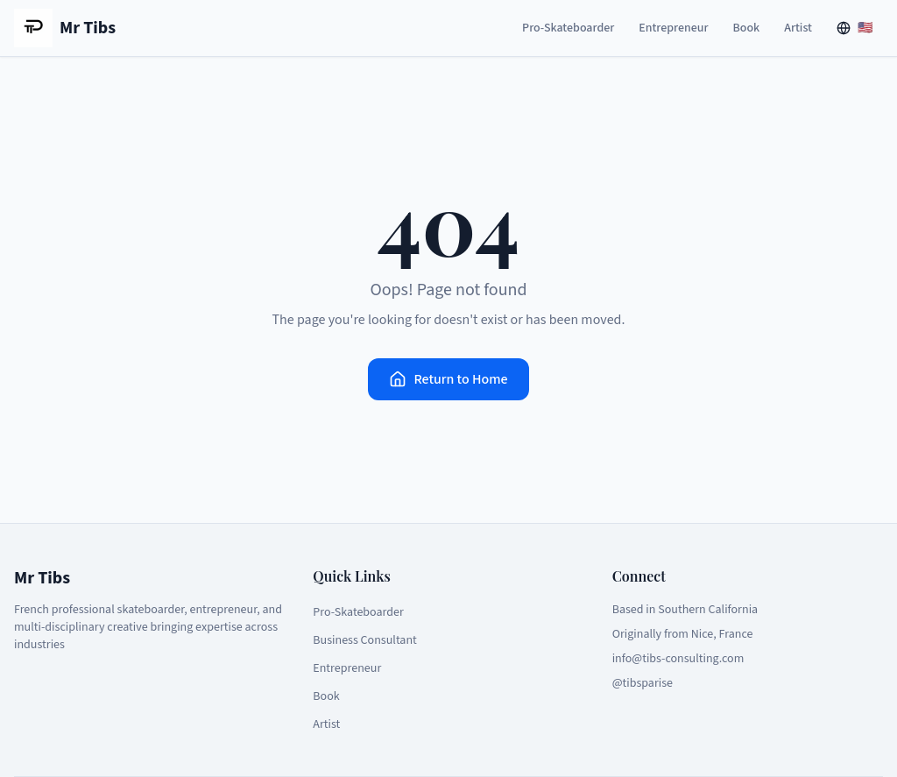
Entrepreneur (673, 28)
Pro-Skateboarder (568, 28)
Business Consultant (364, 640)
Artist (798, 28)
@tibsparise (642, 683)
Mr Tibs (65, 28)
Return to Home (448, 379)
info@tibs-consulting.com (678, 659)
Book (746, 28)
